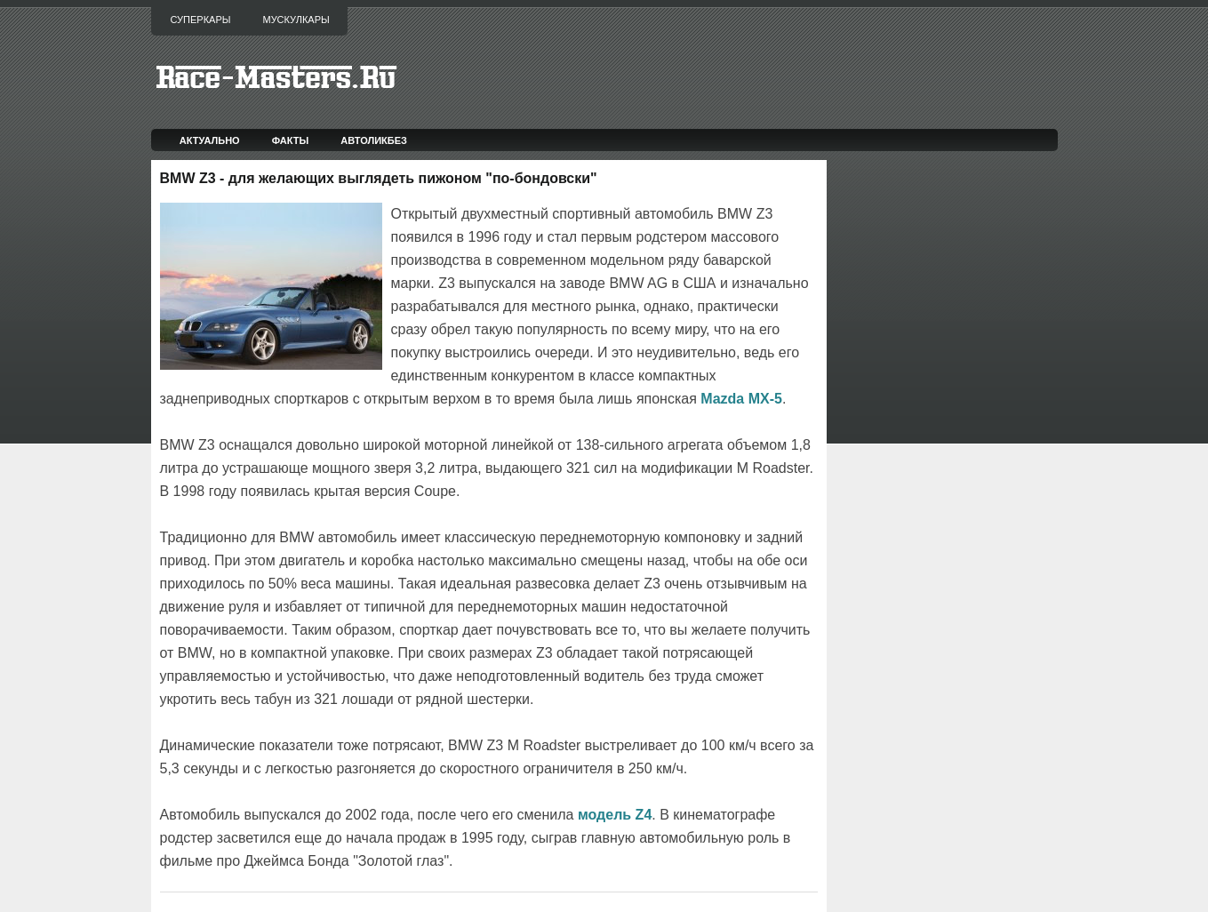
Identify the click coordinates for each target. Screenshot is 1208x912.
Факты (290, 140)
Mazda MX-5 (741, 398)
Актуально (210, 140)
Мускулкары (295, 19)
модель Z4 (615, 814)
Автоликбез (373, 140)
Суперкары (201, 19)
